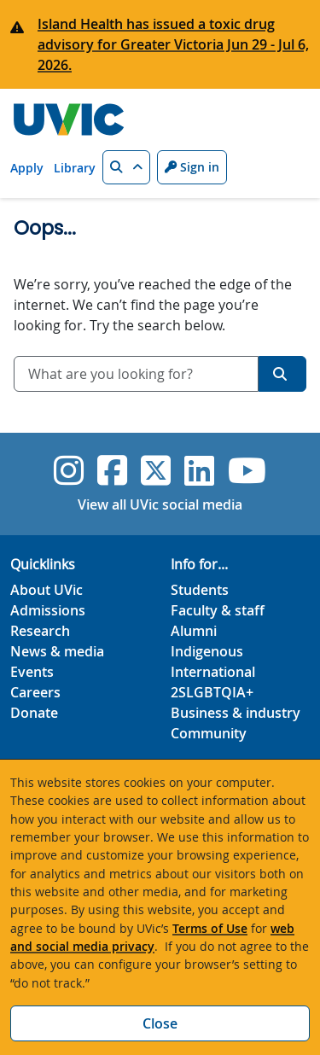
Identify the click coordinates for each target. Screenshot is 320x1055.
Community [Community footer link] (209, 733)
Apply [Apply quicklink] (27, 168)
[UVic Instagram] (69, 470)
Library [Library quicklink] (75, 168)
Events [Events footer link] (32, 671)
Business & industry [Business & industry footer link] (235, 712)
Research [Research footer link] (40, 630)
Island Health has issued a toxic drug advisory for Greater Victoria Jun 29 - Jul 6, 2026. (173, 44)
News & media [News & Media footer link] (57, 651)
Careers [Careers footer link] (35, 692)
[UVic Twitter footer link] (156, 470)
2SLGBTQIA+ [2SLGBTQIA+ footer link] (212, 692)
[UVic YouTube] (247, 470)
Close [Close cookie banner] (160, 1023)
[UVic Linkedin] (199, 470)
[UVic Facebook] (112, 470)
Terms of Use (209, 928)
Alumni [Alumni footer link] (194, 630)
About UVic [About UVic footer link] (46, 589)
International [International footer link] (213, 671)
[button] (126, 167)
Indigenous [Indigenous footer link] (207, 651)
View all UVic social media (160, 504)
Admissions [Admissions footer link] (47, 610)
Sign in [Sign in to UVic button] (192, 167)
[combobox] (136, 374)
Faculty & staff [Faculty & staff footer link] (218, 610)
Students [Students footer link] (200, 589)
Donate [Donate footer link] (34, 712)
